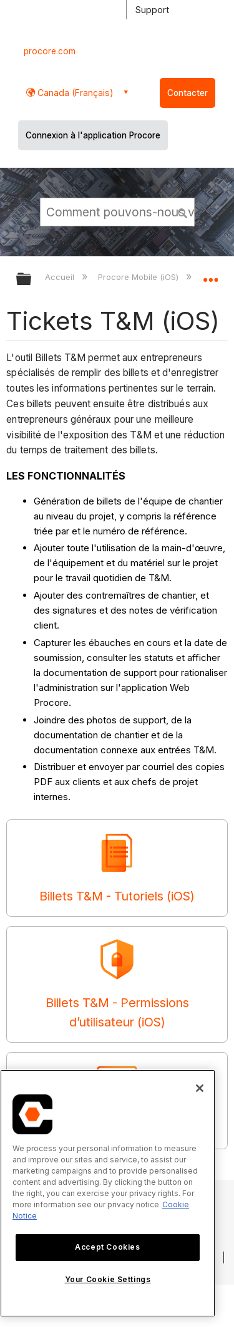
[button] (183, 211)
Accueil (61, 277)
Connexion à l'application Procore (93, 135)
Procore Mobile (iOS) (139, 277)
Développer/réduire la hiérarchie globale (31, 280)
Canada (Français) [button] (74, 92)
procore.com (50, 51)
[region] (107, 1193)
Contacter (187, 93)
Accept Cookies (107, 1247)
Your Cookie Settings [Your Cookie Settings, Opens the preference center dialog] (108, 1279)
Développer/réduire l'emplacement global (210, 275)
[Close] (199, 1088)
